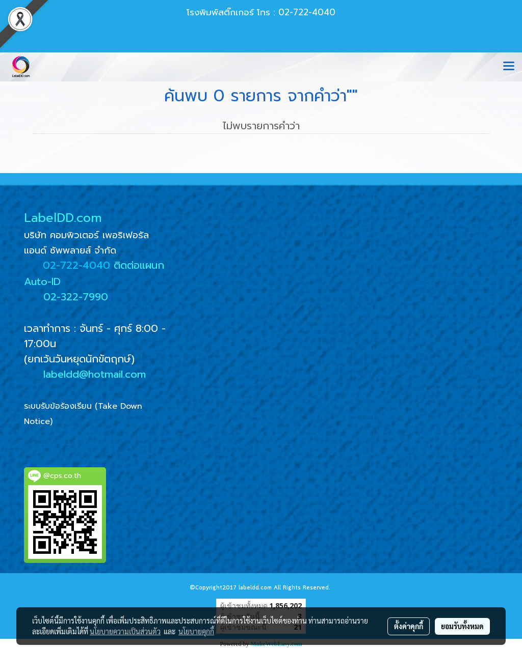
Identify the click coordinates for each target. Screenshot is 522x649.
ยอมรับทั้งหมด (462, 626)
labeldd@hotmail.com (94, 374)
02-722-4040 (76, 265)
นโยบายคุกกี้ (196, 631)
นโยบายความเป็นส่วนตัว (125, 631)
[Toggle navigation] (509, 66)
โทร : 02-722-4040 (296, 12)
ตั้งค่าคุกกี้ (408, 626)
